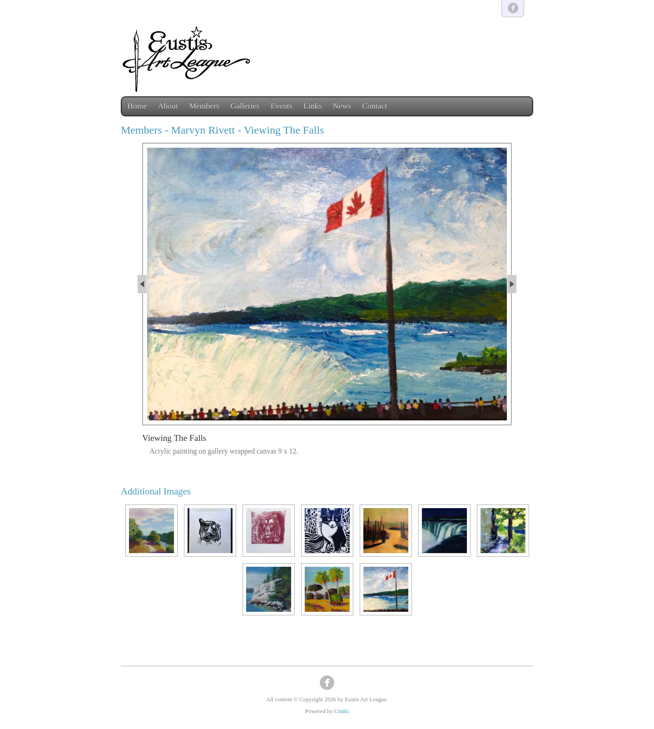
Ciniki (341, 711)
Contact (374, 105)
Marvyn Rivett (203, 130)
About (168, 105)
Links (312, 105)
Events (281, 105)
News (342, 105)
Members (204, 105)
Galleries (245, 105)
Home (137, 105)
